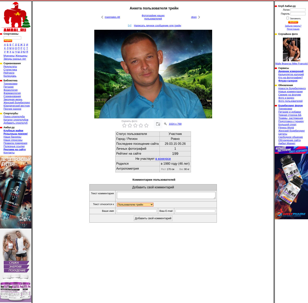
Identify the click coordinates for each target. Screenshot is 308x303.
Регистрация (293, 29)
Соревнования (12, 96)
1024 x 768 (175, 123)
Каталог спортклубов (16, 119)
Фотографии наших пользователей (153, 17)
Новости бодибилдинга (292, 88)
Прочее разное (12, 108)
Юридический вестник (17, 105)
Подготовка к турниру (291, 121)
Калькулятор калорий (291, 74)
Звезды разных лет (15, 58)
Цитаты (282, 133)
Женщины (21, 55)
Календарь (10, 75)
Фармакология (12, 93)
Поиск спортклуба (14, 116)
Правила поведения (15, 143)
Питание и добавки (289, 111)
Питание (9, 86)
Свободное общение (290, 137)
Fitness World (286, 127)
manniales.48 (112, 17)
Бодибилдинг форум (290, 105)
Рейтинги (9, 72)
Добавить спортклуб (16, 122)
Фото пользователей (290, 100)
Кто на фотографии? (290, 77)
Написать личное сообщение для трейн (157, 25)
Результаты (10, 66)
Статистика (10, 69)
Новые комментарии (290, 91)
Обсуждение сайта (289, 140)
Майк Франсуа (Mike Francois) (291, 51)
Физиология (10, 89)
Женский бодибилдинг (17, 102)
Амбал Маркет (286, 143)
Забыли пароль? (293, 26)
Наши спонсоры (13, 139)
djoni (193, 17)
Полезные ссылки (14, 146)
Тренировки (10, 83)
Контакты (9, 152)
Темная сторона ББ (290, 114)
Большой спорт (287, 124)
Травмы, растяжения (290, 118)
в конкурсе (163, 158)
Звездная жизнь (13, 99)
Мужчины (9, 55)
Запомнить (295, 18)
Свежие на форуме (289, 94)
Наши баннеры (12, 136)
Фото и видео (286, 97)
